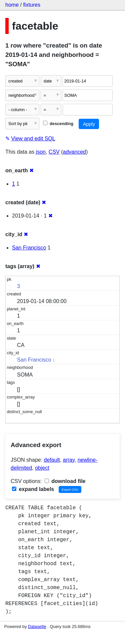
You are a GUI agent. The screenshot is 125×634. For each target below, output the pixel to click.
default (52, 460)
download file (65, 481)
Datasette (37, 626)
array (69, 460)
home (12, 5)
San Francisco (29, 247)
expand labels (33, 489)
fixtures (31, 5)
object (42, 468)
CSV (54, 152)
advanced (74, 152)
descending (58, 123)
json (41, 152)
